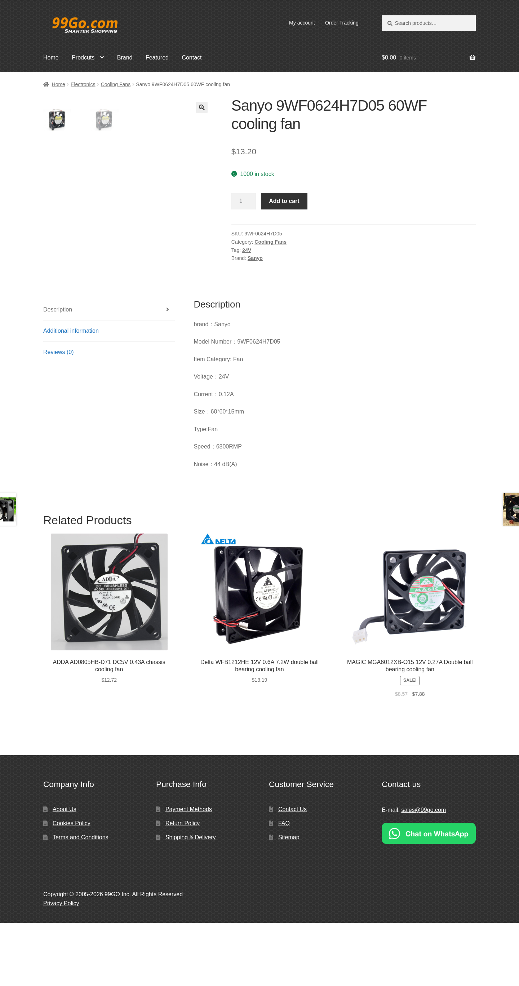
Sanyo (255, 258)
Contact (191, 57)
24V (246, 250)
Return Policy (182, 886)
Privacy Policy (61, 966)
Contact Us (292, 872)
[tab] (109, 373)
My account (302, 23)
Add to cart (284, 201)
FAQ (284, 886)
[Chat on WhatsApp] (429, 896)
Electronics (83, 84)
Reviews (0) (58, 415)
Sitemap (289, 900)
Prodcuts (83, 57)
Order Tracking (342, 23)
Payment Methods (188, 872)
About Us (64, 872)
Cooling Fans (116, 84)
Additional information (71, 394)
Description (57, 373)
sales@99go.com (423, 873)
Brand (125, 57)
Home (51, 57)
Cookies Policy (71, 886)
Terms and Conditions (80, 900)
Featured (157, 57)
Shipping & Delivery (190, 900)
